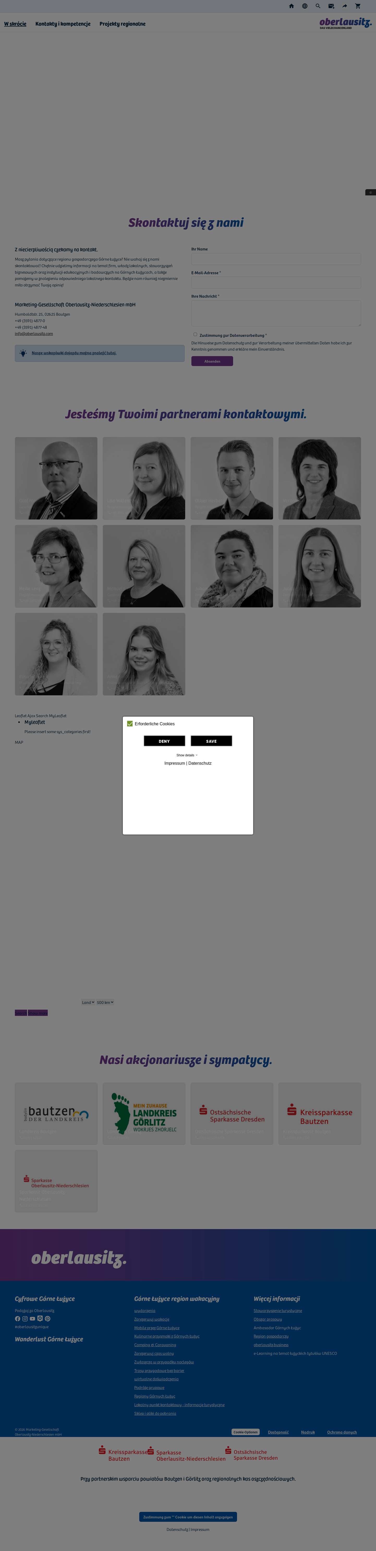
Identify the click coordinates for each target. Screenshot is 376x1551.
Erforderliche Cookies (151, 724)
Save (211, 741)
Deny (164, 741)
